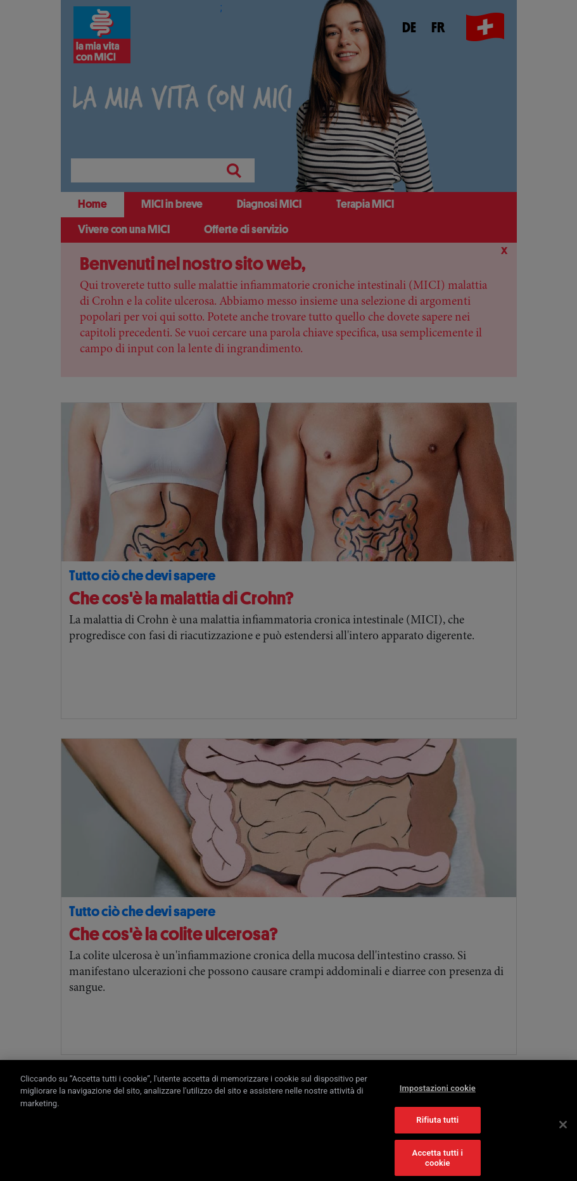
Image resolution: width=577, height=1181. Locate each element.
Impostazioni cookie (438, 1094)
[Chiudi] (563, 1130)
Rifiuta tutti (437, 1125)
